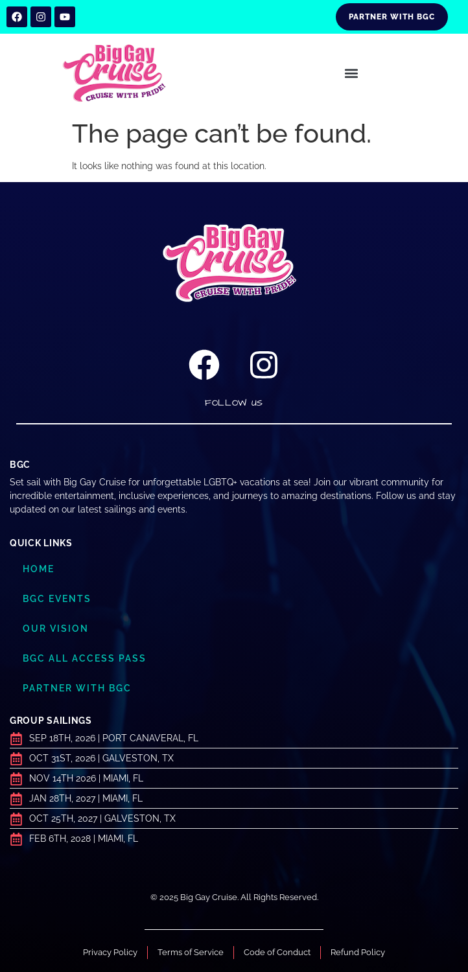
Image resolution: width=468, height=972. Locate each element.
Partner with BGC (77, 688)
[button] (351, 73)
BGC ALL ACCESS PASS (84, 658)
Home (38, 569)
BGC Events (57, 599)
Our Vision (56, 628)
